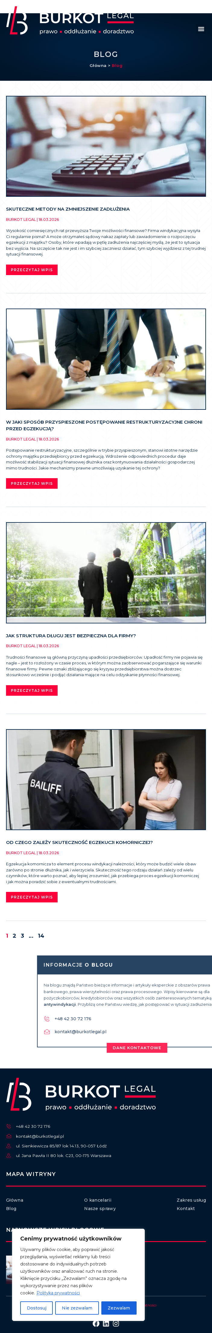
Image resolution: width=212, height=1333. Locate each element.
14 (41, 936)
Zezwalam (119, 1308)
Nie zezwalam (77, 1308)
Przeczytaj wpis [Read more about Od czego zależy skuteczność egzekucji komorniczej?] (32, 897)
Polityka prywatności (58, 1293)
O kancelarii (97, 1200)
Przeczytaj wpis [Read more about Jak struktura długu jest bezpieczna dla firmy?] (32, 690)
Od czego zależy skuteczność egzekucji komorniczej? (79, 842)
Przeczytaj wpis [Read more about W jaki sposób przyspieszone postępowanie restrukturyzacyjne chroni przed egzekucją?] (32, 483)
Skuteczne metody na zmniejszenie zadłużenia (68, 209)
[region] (78, 1275)
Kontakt (186, 1208)
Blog (117, 67)
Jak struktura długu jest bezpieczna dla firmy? (71, 635)
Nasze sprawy (100, 1208)
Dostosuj (36, 1308)
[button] (201, 29)
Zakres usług (191, 1200)
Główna (98, 67)
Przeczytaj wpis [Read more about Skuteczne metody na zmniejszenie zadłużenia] (32, 270)
